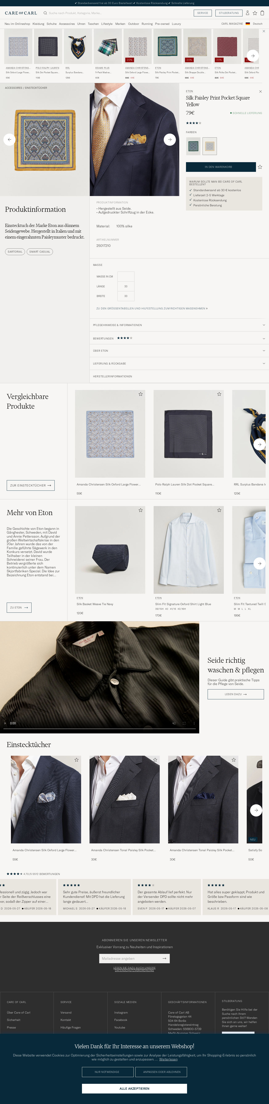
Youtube (119, 1027)
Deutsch (257, 23)
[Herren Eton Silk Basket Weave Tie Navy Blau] (110, 550)
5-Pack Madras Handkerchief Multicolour (107, 72)
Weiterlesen (168, 1059)
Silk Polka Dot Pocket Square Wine (225, 72)
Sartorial (15, 251)
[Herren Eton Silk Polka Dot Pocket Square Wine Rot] (227, 46)
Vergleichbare (28, 401)
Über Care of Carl (18, 1012)
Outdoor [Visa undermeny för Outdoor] (133, 24)
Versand (66, 1012)
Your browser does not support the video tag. (99, 677)
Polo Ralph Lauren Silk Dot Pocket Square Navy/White (183, 484)
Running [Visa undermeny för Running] (147, 24)
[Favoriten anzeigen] (255, 13)
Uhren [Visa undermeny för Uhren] (81, 24)
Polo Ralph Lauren (47, 68)
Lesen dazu (233, 694)
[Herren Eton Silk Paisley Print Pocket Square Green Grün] (167, 46)
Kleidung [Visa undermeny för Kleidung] (38, 24)
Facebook (120, 1020)
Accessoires (13, 87)
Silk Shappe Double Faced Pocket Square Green (195, 72)
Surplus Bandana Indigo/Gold (74, 72)
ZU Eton (19, 607)
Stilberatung (229, 13)
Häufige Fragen (71, 1027)
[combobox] (258, 24)
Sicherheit (13, 1020)
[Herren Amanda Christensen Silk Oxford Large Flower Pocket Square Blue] (46, 799)
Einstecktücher (36, 87)
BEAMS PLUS (102, 68)
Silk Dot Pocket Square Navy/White (47, 72)
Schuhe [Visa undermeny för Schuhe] (52, 24)
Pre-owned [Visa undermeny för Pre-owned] (162, 24)
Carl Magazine (232, 23)
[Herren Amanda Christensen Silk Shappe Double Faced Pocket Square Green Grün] (197, 46)
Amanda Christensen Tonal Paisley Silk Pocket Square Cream (122, 850)
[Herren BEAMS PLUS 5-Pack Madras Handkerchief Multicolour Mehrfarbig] (108, 46)
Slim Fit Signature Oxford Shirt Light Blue (183, 604)
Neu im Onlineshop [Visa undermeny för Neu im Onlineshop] (17, 24)
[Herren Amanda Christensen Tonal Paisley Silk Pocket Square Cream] (125, 799)
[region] (134, 897)
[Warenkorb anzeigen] (262, 13)
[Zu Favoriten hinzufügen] (139, 395)
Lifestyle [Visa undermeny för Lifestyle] (106, 24)
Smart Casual (39, 251)
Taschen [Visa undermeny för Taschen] (93, 24)
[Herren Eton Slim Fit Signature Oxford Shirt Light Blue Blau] (189, 550)
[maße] (179, 289)
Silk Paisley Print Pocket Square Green (166, 72)
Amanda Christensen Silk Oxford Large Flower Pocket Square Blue (107, 484)
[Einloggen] (247, 13)
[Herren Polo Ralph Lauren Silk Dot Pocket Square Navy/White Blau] (48, 46)
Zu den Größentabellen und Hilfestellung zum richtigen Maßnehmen (150, 308)
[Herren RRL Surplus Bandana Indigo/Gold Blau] (78, 46)
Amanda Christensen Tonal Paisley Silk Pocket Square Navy (201, 850)
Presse (11, 1027)
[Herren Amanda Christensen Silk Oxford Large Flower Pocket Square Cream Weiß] (138, 46)
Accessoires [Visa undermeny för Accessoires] (67, 24)
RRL (68, 68)
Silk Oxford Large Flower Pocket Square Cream (137, 72)
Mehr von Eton (30, 512)
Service (202, 13)
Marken (120, 24)
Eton (158, 68)
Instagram (121, 1012)
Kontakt (66, 1020)
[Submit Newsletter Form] (164, 958)
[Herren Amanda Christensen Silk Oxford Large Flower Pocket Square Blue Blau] (18, 46)
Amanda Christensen (18, 68)
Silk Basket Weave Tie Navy (95, 604)
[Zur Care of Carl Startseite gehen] (21, 13)
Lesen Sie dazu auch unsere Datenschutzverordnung (134, 969)
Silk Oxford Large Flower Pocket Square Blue (17, 72)
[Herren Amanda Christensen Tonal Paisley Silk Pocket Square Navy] (203, 799)
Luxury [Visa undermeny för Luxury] (176, 24)
